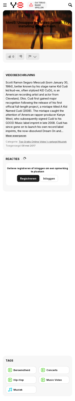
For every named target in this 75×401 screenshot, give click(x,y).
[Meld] (32, 56)
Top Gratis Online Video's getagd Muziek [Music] (43, 141)
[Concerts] (54, 370)
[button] (16, 135)
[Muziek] (21, 389)
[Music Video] (54, 380)
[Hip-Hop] (21, 380)
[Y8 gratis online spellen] (17, 5)
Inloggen (49, 178)
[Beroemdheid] (21, 370)
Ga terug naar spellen (40, 5)
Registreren (28, 178)
